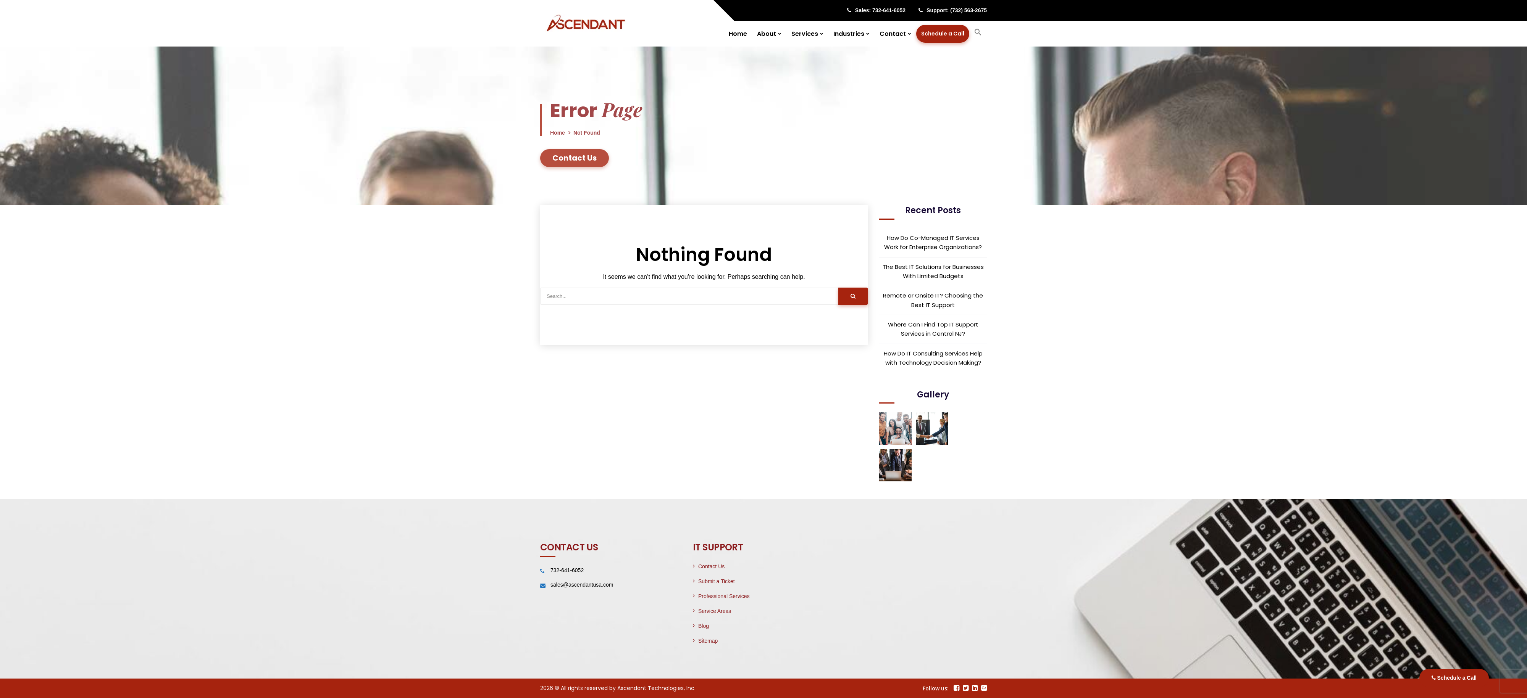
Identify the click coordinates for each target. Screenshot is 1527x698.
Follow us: (936, 688)
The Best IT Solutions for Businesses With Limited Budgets (933, 271)
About (766, 33)
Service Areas (714, 611)
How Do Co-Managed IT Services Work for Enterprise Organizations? (933, 242)
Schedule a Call (1454, 678)
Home (738, 33)
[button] (978, 34)
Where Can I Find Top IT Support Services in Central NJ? (933, 329)
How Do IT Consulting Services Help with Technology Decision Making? (933, 358)
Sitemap (708, 641)
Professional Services (724, 596)
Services (804, 33)
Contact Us (711, 566)
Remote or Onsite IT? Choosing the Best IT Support (933, 300)
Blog (703, 626)
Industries (848, 33)
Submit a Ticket (716, 581)
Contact (893, 33)
